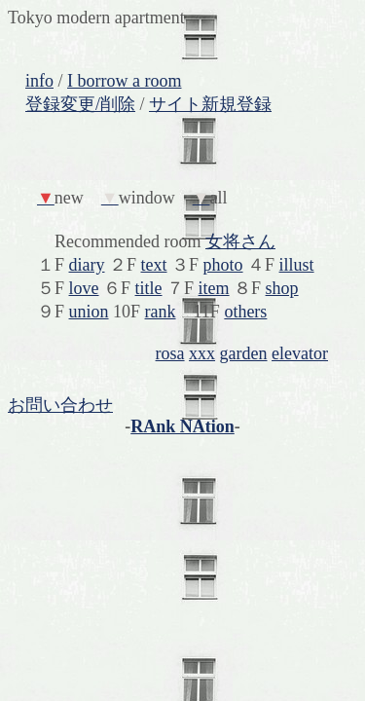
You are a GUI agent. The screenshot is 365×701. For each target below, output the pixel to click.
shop (282, 288)
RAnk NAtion (182, 426)
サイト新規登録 (210, 104)
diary (87, 265)
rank (160, 311)
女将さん (240, 241)
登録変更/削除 (80, 104)
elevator (300, 353)
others (245, 311)
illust (296, 265)
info (39, 81)
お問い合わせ (60, 405)
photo (223, 265)
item (214, 288)
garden (244, 353)
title (149, 288)
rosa (170, 353)
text (154, 265)
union (89, 311)
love (84, 288)
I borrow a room (124, 81)
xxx (202, 353)
